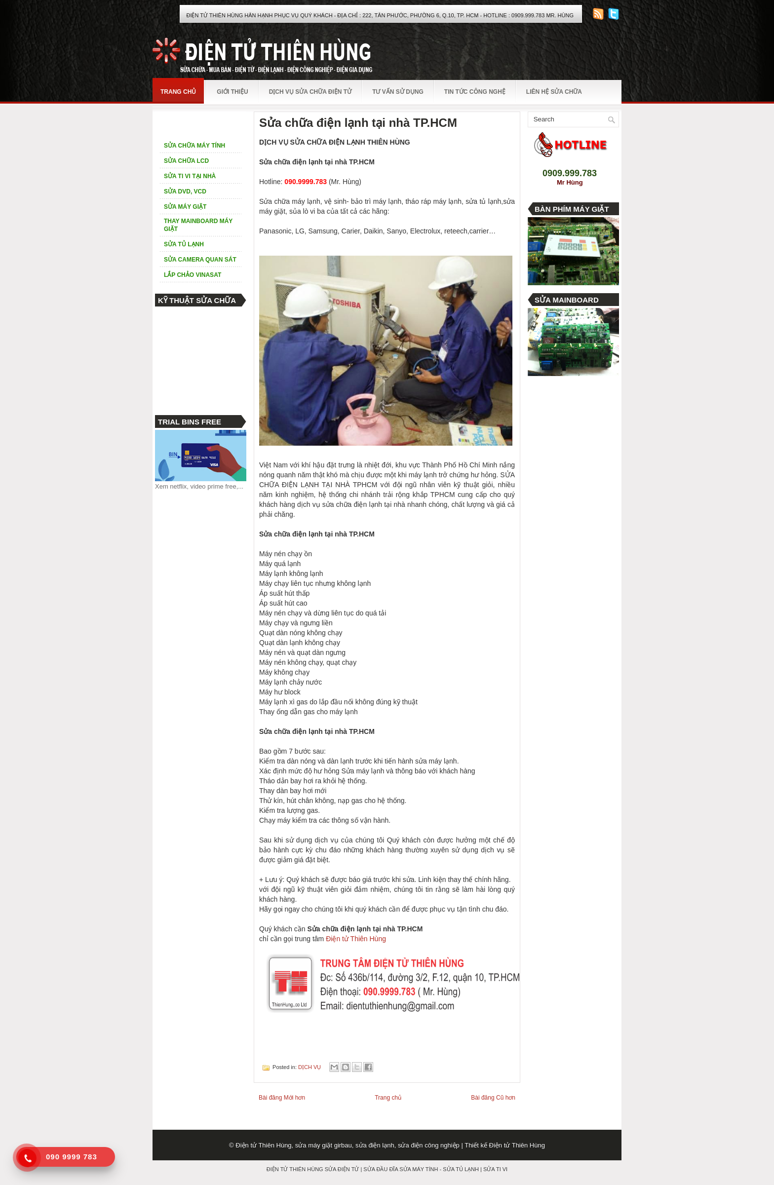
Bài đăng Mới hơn (282, 1097)
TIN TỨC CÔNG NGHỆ (474, 91)
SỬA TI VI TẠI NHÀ (190, 176)
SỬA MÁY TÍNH (418, 1169)
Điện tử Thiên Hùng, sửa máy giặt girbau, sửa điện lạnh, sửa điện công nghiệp (347, 1145)
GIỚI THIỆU (232, 91)
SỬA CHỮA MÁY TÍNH (194, 145)
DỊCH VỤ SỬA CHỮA (194, 122)
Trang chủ (388, 1097)
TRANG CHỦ (178, 91)
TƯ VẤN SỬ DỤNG (398, 91)
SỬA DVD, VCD (185, 191)
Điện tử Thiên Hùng (356, 939)
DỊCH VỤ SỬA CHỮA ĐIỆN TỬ (310, 91)
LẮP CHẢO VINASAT (192, 274)
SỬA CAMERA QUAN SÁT (200, 259)
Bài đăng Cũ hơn (493, 1097)
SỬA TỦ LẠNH (184, 244)
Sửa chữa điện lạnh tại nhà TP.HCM (358, 123)
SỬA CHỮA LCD (186, 160)
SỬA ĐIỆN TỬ (342, 1169)
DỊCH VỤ (309, 1067)
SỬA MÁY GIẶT (185, 206)
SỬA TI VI (495, 1169)
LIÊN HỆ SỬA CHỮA (554, 91)
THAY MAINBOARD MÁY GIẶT (198, 225)
